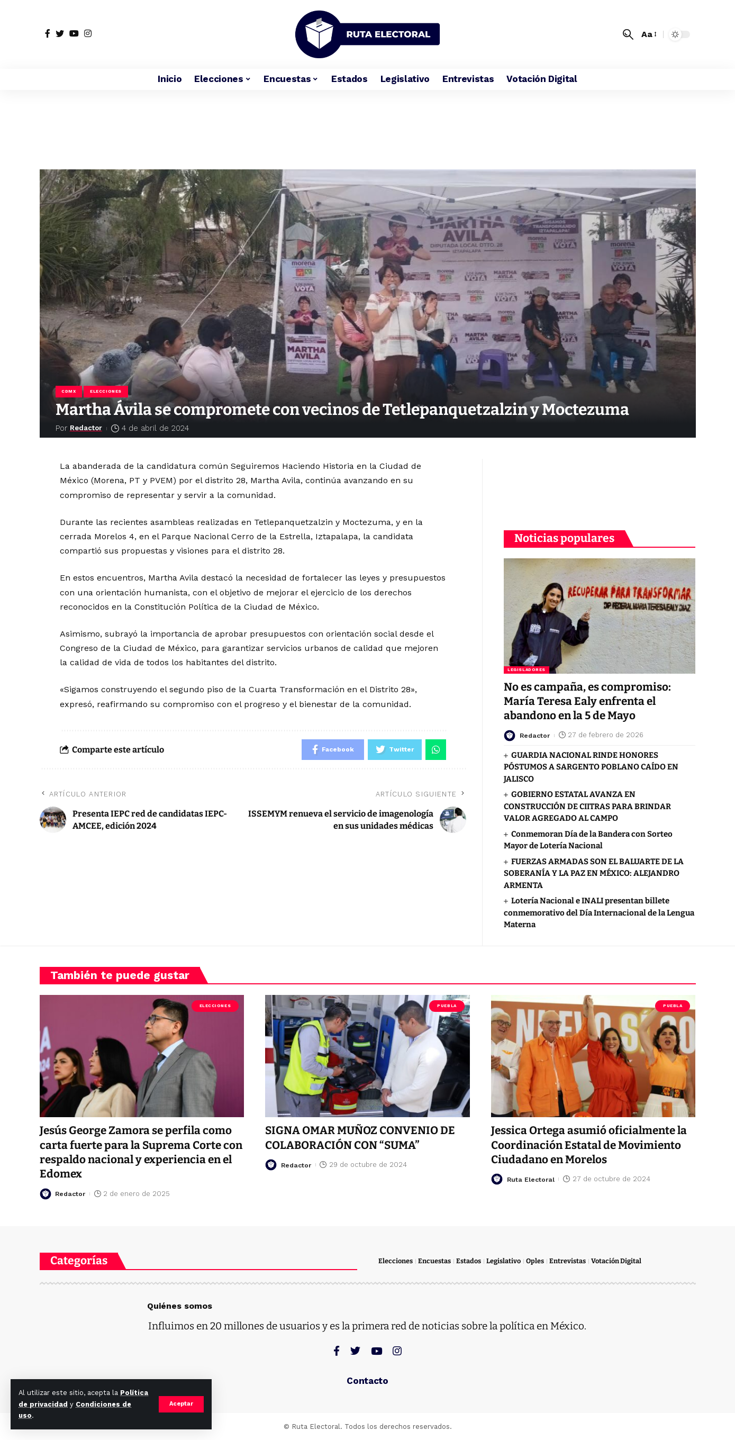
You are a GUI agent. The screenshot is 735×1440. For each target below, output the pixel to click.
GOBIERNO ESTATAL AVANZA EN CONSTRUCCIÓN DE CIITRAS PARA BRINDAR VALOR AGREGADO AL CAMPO (587, 803)
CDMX (69, 391)
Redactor (88, 428)
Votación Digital (616, 1261)
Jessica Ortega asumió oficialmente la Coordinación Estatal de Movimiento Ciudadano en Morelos (591, 1145)
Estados (468, 1261)
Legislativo (503, 1261)
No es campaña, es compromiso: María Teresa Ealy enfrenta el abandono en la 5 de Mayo (588, 698)
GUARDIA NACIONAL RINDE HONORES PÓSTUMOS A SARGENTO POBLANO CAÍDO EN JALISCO (591, 764)
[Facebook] (47, 33)
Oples (535, 1261)
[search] (628, 34)
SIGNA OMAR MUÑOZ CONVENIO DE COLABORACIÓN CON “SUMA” (360, 1138)
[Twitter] (60, 33)
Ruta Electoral (531, 1179)
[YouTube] (74, 33)
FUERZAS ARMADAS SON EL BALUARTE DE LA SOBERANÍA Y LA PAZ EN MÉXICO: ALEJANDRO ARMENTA (593, 870)
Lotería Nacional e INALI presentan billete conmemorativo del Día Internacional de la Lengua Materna (599, 910)
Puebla (446, 1005)
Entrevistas (567, 1261)
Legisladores (526, 667)
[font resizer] (648, 34)
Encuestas (434, 1261)
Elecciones (106, 391)
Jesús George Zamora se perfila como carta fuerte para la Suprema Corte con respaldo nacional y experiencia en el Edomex (137, 1152)
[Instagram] (87, 33)
